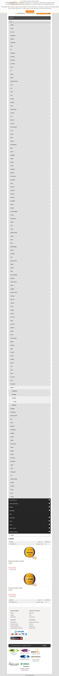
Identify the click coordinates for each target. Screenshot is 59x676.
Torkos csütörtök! (13, 665)
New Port (13, 324)
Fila (11, 88)
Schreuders (13, 429)
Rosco (12, 334)
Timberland (13, 472)
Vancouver (13, 384)
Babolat (12, 39)
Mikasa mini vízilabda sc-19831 (15, 588)
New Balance (14, 144)
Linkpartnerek (32, 628)
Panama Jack (14, 260)
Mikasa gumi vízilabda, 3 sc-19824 (16, 561)
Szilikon (12, 359)
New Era (12, 299)
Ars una (12, 32)
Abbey (12, 331)
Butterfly (12, 426)
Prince (12, 489)
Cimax (12, 496)
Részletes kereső (31, 13)
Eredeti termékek (14, 624)
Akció (10, 514)
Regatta (12, 289)
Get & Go (13, 377)
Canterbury (13, 412)
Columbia (13, 60)
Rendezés (38, 544)
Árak (30, 615)
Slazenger (13, 201)
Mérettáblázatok (21, 13)
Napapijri (13, 155)
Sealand (12, 197)
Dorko (12, 74)
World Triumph (14, 415)
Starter (12, 264)
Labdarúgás (12, 517)
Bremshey (13, 458)
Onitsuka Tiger (14, 479)
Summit (12, 352)
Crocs (12, 67)
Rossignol (13, 179)
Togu (12, 370)
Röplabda (14, 405)
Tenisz (10, 521)
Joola (12, 468)
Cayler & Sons (14, 292)
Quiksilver (13, 169)
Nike (12, 148)
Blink (12, 46)
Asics (12, 239)
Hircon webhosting (29, 675)
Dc (11, 70)
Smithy (12, 204)
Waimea (12, 327)
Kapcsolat (31, 613)
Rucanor (12, 186)
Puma (12, 165)
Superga (12, 296)
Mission (12, 141)
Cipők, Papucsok (13, 500)
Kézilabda (14, 394)
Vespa (12, 236)
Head (12, 320)
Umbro (12, 215)
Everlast (12, 345)
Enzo (12, 84)
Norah (12, 151)
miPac (12, 285)
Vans (12, 225)
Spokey (12, 310)
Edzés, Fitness (12, 528)
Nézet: (10, 543)
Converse (13, 63)
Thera (12, 306)
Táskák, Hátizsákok (13, 503)
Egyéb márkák (14, 232)
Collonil (12, 98)
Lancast (12, 123)
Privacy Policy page (16, 8)
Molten (12, 440)
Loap (12, 380)
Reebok (12, 172)
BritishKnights (14, 246)
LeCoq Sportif (14, 127)
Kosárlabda (14, 391)
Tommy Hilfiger (14, 211)
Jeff (11, 116)
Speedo (12, 208)
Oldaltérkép (13, 617)
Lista (16, 543)
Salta (12, 271)
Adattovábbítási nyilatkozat (17, 628)
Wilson (12, 222)
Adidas (12, 25)
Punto (12, 422)
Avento (12, 313)
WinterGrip (13, 461)
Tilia (11, 366)
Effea (12, 77)
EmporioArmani (14, 81)
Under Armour (14, 282)
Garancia (31, 624)
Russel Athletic (14, 274)
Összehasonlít (12, 569)
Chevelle (13, 56)
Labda (15, 401)
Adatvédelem (13, 622)
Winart (12, 447)
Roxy (12, 183)
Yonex (12, 229)
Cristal (12, 355)
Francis (12, 362)
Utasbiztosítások (35, 661)
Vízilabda (14, 398)
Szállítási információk (34, 622)
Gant (12, 91)
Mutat (39, 541)
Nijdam (12, 341)
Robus (12, 454)
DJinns (12, 250)
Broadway (13, 53)
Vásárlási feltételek (15, 626)
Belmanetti (13, 42)
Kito (11, 419)
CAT (11, 475)
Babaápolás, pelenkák (24, 653)
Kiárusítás (11, 18)
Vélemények (32, 617)
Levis (12, 130)
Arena (12, 28)
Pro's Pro (13, 317)
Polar (12, 243)
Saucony (13, 194)
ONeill (12, 158)
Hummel (12, 113)
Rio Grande (13, 176)
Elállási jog (31, 626)
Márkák (11, 21)
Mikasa (12, 387)
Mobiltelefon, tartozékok (25, 659)
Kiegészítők (12, 510)
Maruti (12, 134)
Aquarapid (13, 35)
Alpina (12, 465)
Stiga (12, 348)
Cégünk (12, 615)
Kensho (12, 120)
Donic (12, 373)
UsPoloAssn (13, 218)
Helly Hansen (14, 109)
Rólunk (12, 613)
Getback (12, 102)
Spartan (12, 303)
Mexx (12, 137)
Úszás (10, 524)
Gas (11, 95)
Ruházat (11, 507)
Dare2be (12, 278)
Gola (12, 106)
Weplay (12, 450)
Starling (12, 486)
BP (11, 49)
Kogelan (12, 433)
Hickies (12, 267)
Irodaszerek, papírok (36, 653)
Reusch (12, 482)
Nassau (12, 436)
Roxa (12, 493)
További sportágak (13, 531)
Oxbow (12, 162)
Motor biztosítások (36, 659)
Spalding (13, 408)
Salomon (13, 190)
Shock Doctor (14, 338)
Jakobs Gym (13, 443)
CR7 (12, 257)
